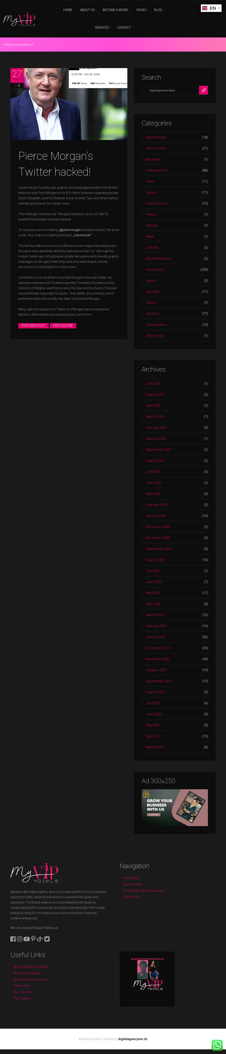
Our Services (23, 992)
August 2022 (155, 692)
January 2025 (155, 439)
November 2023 (158, 538)
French (151, 214)
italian (150, 236)
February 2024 (156, 505)
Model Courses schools (31, 979)
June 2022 (153, 714)
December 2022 (158, 648)
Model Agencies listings (31, 967)
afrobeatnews (156, 137)
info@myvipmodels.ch (18, 44)
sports (151, 281)
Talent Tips (22, 986)
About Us (87, 10)
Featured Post (33, 325)
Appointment (132, 884)
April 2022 (153, 736)
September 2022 (158, 681)
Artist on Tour (156, 148)
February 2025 (156, 428)
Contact (124, 27)
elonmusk (83, 235)
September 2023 (158, 549)
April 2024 (153, 494)
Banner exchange (27, 973)
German (152, 225)
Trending (152, 314)
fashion (151, 192)
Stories (151, 303)
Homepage (131, 878)
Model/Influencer (158, 259)
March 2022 (154, 747)
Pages (141, 10)
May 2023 (153, 593)
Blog (158, 10)
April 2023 (153, 604)
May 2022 (153, 725)
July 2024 (153, 472)
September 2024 (158, 450)
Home (67, 10)
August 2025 (155, 395)
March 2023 (154, 615)
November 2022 (158, 659)
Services (102, 27)
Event (150, 181)
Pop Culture (63, 325)
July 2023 (153, 571)
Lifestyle (152, 248)
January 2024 (155, 516)
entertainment (156, 170)
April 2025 (153, 406)
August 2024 (155, 461)
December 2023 (158, 527)
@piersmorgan (69, 230)
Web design (155, 336)
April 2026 (153, 383)
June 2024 (153, 483)
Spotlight (152, 292)
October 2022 (156, 670)
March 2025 (154, 417)
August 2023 (155, 560)
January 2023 (155, 637)
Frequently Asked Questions (144, 891)
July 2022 (153, 703)
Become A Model (116, 10)
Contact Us (131, 897)
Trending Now (156, 325)
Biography (153, 159)
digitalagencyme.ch (132, 1039)
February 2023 (156, 626)
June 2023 (153, 582)
